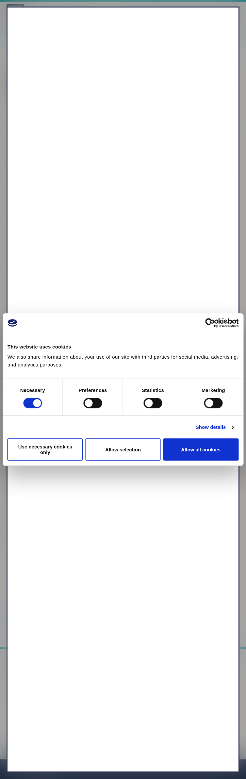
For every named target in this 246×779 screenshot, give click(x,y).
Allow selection (123, 449)
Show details (211, 427)
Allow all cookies (201, 449)
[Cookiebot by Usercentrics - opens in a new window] (209, 323)
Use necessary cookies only (45, 449)
